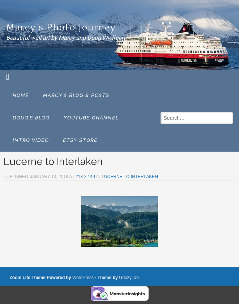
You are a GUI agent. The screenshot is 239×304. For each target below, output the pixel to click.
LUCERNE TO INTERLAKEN (130, 176)
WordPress (83, 277)
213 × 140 (85, 176)
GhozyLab (129, 277)
